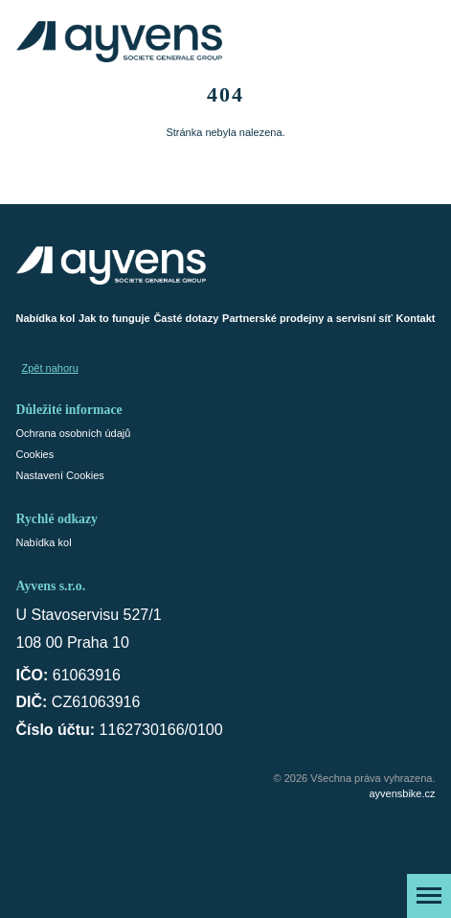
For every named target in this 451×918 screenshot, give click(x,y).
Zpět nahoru (50, 368)
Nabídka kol (46, 318)
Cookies (35, 454)
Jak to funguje (114, 318)
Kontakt (416, 318)
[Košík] (420, 41)
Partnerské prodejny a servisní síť (307, 318)
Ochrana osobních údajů (73, 433)
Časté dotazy (185, 318)
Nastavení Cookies (60, 475)
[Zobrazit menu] (429, 896)
